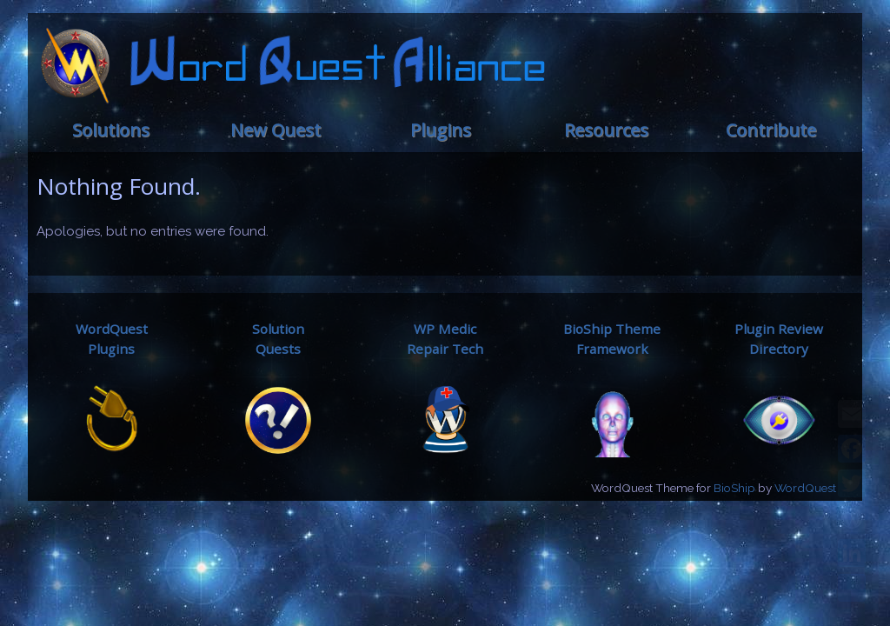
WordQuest (805, 488)
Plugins (440, 130)
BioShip (734, 488)
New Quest (275, 130)
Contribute (771, 130)
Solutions (110, 130)
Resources (606, 130)
